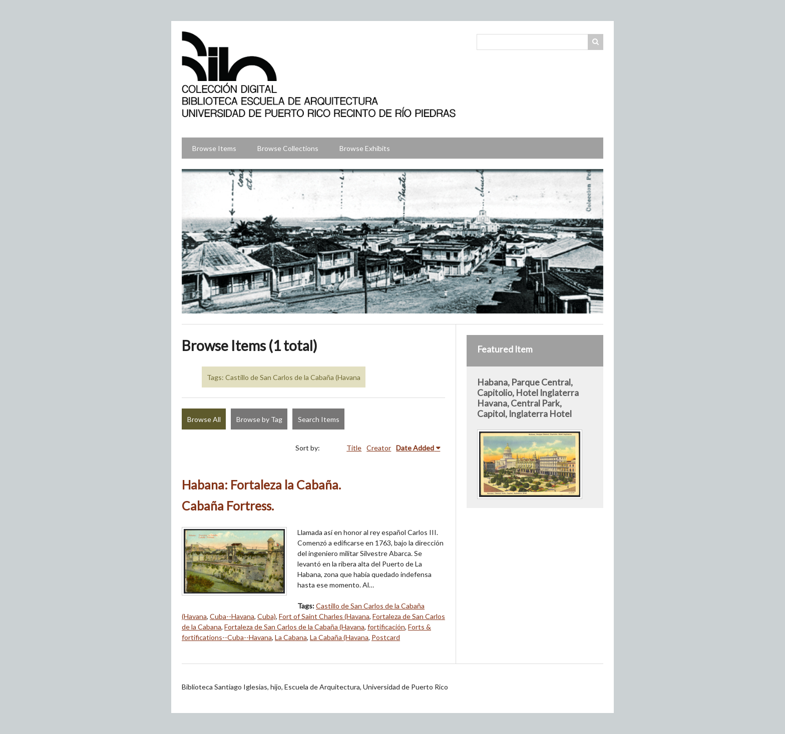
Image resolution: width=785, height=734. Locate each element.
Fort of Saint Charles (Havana (324, 616)
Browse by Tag (259, 419)
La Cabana (291, 637)
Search (596, 42)
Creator (378, 448)
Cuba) (266, 616)
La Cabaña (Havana (339, 637)
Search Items (318, 419)
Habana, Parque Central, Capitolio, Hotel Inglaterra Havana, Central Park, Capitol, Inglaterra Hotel (528, 398)
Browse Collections (287, 148)
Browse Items (214, 148)
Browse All (204, 419)
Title (353, 448)
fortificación (386, 626)
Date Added (415, 448)
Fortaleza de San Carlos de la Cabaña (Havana (294, 626)
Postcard (385, 637)
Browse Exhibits (364, 148)
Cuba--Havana (232, 616)
